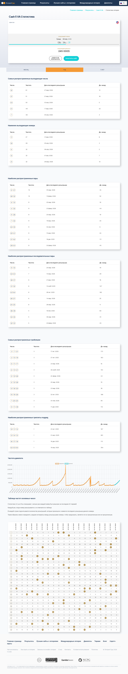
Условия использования (81, 649)
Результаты (89, 10)
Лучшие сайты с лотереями (64, 3)
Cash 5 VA (99, 10)
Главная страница (76, 10)
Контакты (68, 649)
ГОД (64, 70)
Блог (105, 641)
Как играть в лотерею (28, 649)
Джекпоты (108, 3)
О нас (60, 649)
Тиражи (97, 641)
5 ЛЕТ (102, 70)
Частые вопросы (12, 649)
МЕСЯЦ (26, 70)
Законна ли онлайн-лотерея (46, 649)
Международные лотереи (90, 3)
